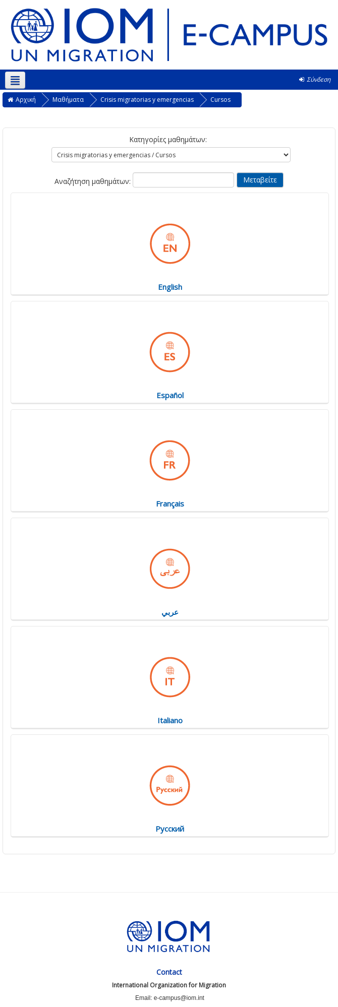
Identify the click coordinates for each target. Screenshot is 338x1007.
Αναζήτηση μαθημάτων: (93, 181)
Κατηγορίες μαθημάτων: (168, 139)
